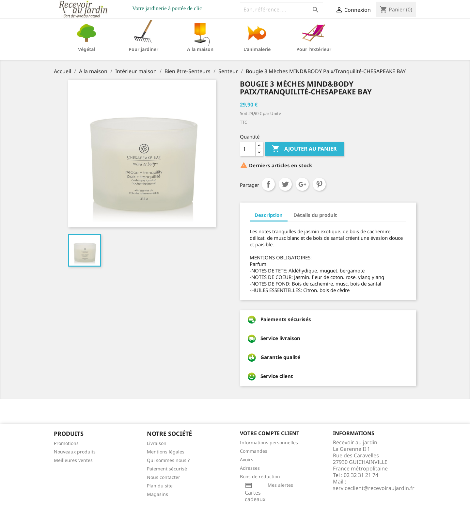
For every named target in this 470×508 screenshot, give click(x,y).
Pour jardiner (143, 49)
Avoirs (246, 459)
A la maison (200, 49)
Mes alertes (280, 485)
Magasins (157, 494)
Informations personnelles (269, 442)
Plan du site (160, 486)
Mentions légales (165, 452)
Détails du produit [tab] (315, 215)
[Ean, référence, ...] (281, 9)
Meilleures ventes (73, 460)
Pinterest (319, 184)
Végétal (86, 49)
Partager (268, 184)
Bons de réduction (260, 476)
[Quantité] (248, 149)
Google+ (302, 184)
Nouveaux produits (75, 452)
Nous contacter (163, 477)
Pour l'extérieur (313, 49)
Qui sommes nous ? (168, 460)
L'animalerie (257, 49)
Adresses (250, 468)
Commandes (253, 451)
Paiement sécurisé (167, 469)
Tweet (285, 184)
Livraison (156, 443)
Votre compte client (269, 433)
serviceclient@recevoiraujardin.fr (374, 488)
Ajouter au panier (304, 149)
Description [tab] (269, 215)
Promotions (66, 443)
